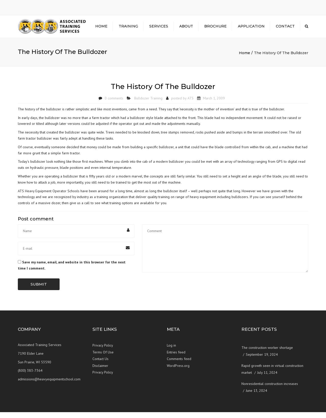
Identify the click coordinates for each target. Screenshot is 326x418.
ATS (190, 104)
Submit (39, 290)
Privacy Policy (102, 351)
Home (101, 29)
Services (158, 29)
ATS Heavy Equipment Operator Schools (49, 197)
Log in (171, 351)
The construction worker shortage (267, 353)
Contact (285, 29)
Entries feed (176, 358)
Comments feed (179, 365)
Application (251, 29)
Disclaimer (100, 371)
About (186, 29)
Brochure (215, 29)
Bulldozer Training (148, 104)
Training (128, 29)
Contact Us (100, 365)
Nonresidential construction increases (269, 389)
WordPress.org (178, 371)
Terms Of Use (103, 358)
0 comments (114, 104)
